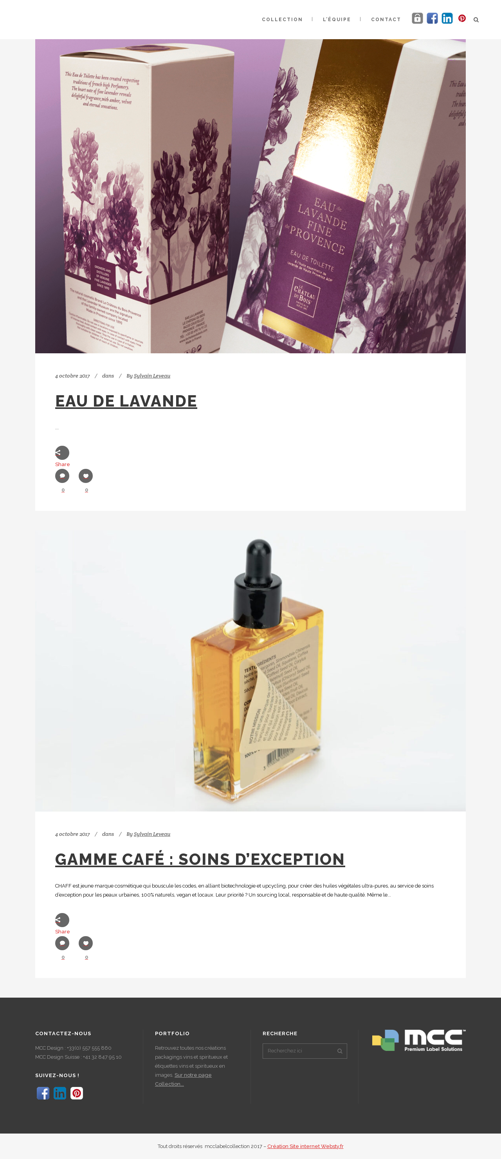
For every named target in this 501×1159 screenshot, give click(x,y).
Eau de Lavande (126, 401)
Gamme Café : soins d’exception (200, 859)
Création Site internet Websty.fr (305, 1146)
